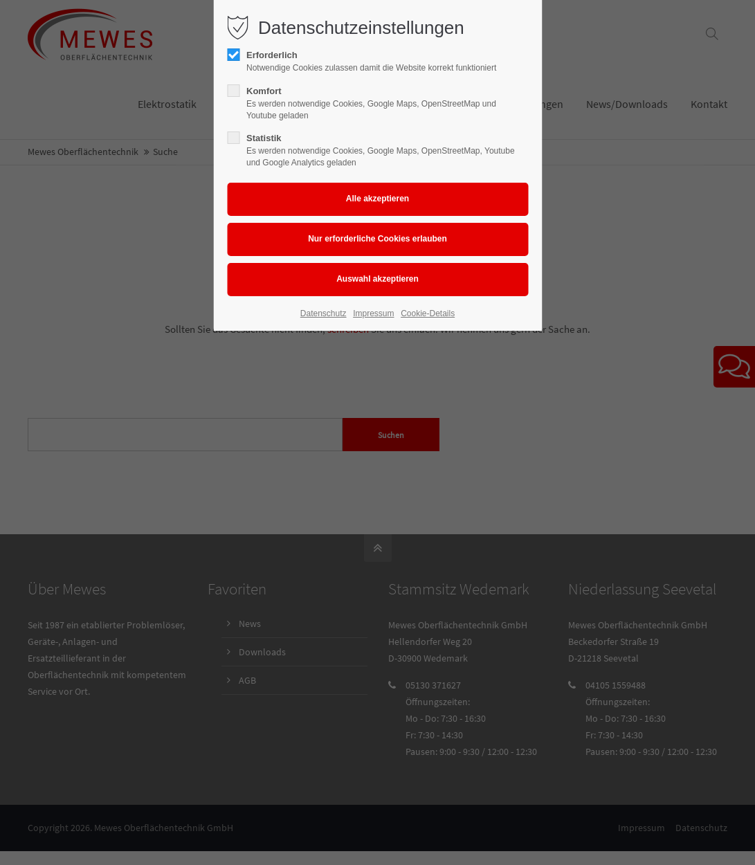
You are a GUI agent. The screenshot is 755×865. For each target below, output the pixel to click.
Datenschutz (323, 313)
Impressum (373, 313)
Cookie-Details (428, 313)
